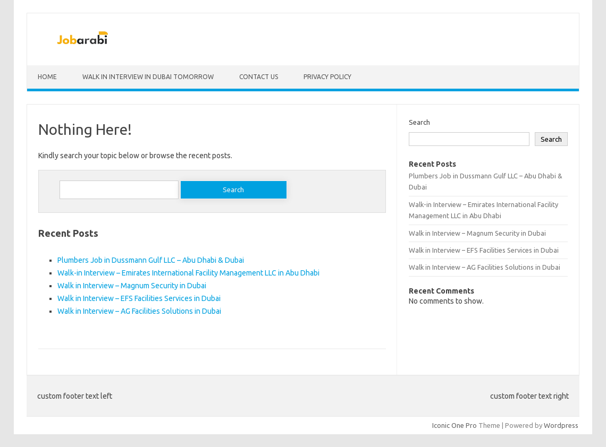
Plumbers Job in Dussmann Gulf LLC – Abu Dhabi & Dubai (150, 260)
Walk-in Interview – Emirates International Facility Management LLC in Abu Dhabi (188, 273)
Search (419, 122)
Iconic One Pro (454, 425)
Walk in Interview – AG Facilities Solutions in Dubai (139, 311)
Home (47, 76)
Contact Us (258, 76)
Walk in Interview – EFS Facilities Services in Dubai (139, 298)
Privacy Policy (327, 76)
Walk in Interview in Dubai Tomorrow (148, 76)
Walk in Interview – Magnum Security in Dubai (131, 285)
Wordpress (561, 425)
